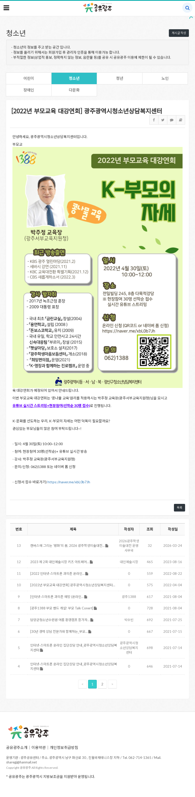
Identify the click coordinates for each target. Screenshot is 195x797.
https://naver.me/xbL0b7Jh (68, 482)
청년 (119, 78)
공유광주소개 (16, 747)
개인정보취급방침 (64, 747)
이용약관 (38, 747)
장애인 (28, 90)
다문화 (74, 90)
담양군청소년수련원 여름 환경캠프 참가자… (61, 620)
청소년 (74, 78)
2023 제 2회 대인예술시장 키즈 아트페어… (61, 562)
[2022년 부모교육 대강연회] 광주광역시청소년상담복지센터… (72, 585)
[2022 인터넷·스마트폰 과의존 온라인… (59, 574)
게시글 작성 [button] (179, 33)
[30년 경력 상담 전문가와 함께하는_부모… (60, 631)
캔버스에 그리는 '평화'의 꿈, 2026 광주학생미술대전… (69, 546)
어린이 (28, 78)
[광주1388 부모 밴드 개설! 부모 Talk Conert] (63, 608)
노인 (165, 78)
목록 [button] (179, 507)
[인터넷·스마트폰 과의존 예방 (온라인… (58, 597)
